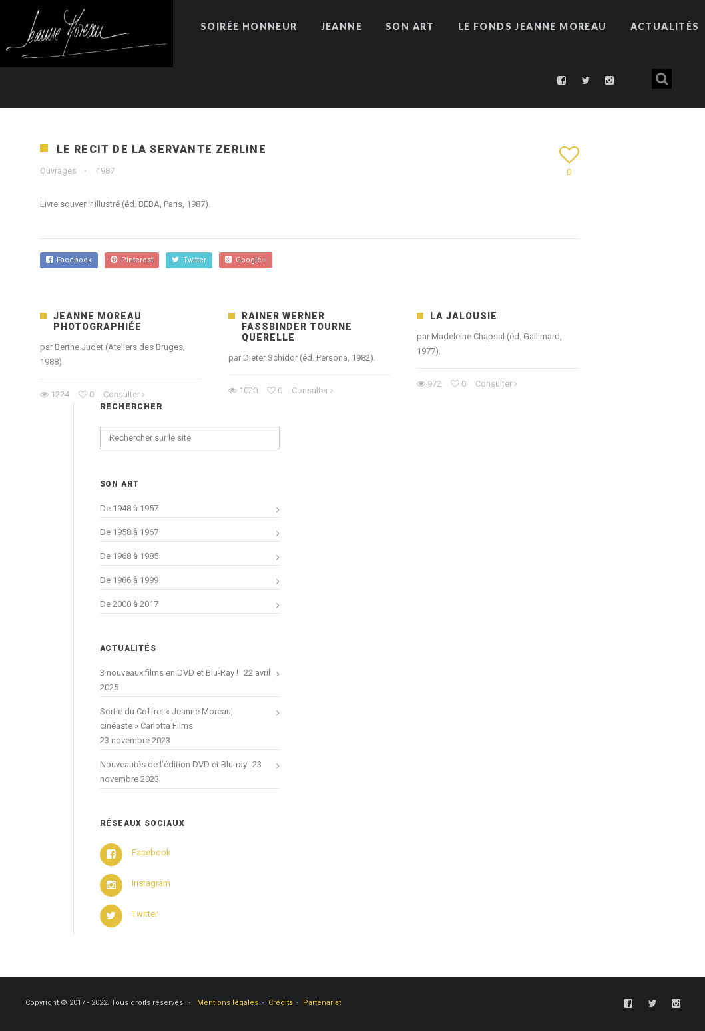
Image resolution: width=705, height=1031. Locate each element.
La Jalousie (463, 316)
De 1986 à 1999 (129, 580)
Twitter (189, 260)
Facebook (69, 260)
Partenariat (322, 1002)
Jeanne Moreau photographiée (97, 321)
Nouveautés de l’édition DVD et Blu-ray (173, 764)
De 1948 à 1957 (129, 508)
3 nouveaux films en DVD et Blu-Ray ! (169, 673)
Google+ (245, 260)
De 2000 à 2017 (129, 604)
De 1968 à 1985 (129, 556)
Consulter (121, 394)
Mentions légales (227, 1002)
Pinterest (132, 260)
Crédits (280, 1002)
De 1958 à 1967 (129, 532)
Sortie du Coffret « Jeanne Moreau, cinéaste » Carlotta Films (166, 718)
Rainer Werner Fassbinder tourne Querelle (297, 327)
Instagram (151, 883)
